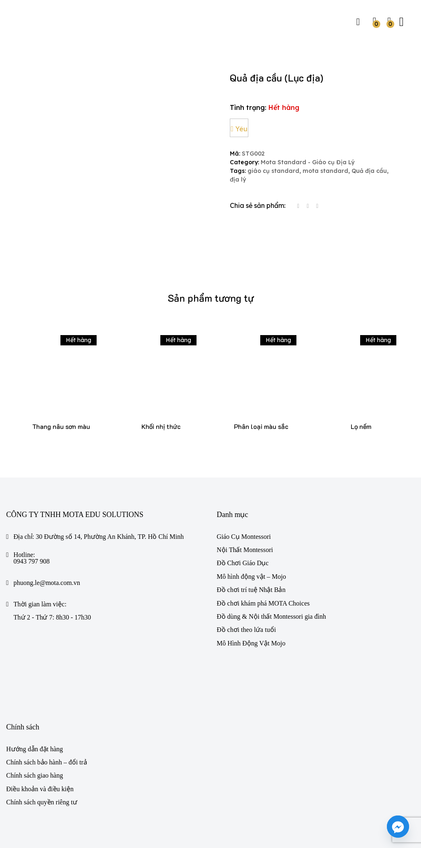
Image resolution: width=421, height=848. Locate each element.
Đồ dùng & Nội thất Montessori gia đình (271, 559)
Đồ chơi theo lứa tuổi (246, 572)
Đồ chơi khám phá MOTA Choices (263, 545)
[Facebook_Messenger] (398, 826)
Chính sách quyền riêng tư (41, 744)
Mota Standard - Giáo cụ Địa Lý (307, 162)
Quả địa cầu (369, 171)
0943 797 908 (32, 504)
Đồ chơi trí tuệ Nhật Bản (251, 532)
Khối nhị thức (160, 369)
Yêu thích (239, 131)
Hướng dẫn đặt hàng (34, 691)
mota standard (325, 171)
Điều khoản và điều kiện (40, 731)
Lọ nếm (361, 369)
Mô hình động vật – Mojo (251, 519)
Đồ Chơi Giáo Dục (242, 505)
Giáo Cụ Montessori (244, 478)
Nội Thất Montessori (245, 492)
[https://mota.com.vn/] (37, 20)
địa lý (238, 180)
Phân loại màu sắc (261, 369)
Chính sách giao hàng (34, 718)
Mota (35, 819)
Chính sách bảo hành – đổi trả (46, 704)
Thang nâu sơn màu (61, 369)
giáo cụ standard (273, 171)
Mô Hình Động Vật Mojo (251, 585)
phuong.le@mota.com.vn (47, 525)
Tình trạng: (248, 107)
